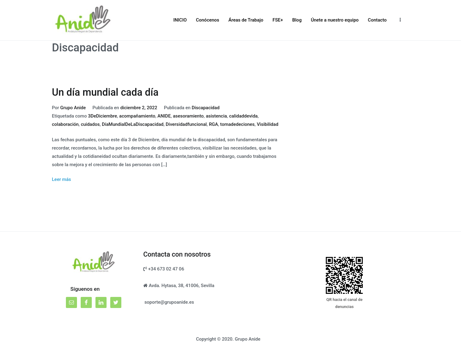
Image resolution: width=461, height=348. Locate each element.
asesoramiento (188, 116)
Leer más (61, 179)
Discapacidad (205, 107)
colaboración (65, 124)
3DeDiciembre (102, 116)
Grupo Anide (73, 107)
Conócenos (207, 20)
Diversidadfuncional (186, 124)
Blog (296, 20)
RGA (213, 124)
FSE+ (278, 20)
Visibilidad (267, 124)
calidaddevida (243, 116)
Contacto (377, 20)
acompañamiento (137, 116)
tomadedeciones (237, 124)
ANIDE (164, 116)
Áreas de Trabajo (245, 20)
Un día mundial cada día (105, 92)
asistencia (216, 116)
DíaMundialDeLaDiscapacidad (133, 124)
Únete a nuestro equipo (334, 20)
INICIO (180, 20)
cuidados (90, 124)
